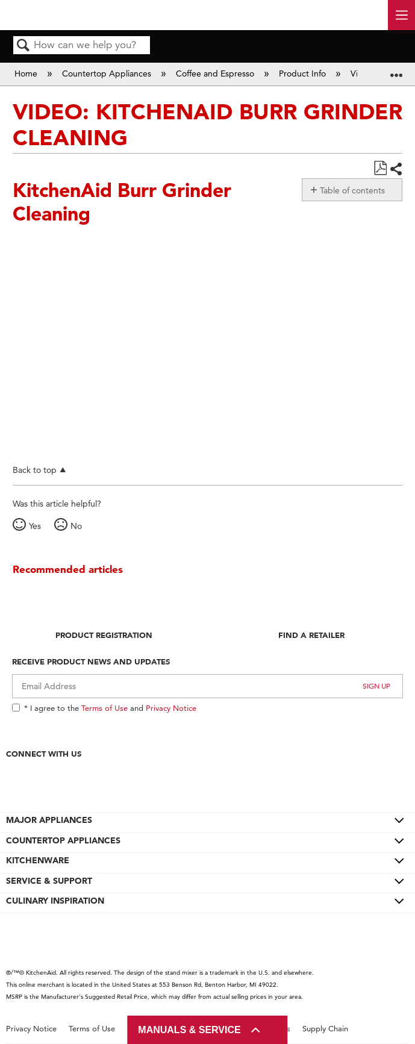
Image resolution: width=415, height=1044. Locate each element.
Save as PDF (380, 168)
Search (23, 46)
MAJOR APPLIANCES (49, 819)
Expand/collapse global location (396, 70)
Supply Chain (325, 1028)
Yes (35, 525)
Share (395, 169)
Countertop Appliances (108, 73)
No (76, 525)
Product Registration (103, 635)
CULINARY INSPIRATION (55, 900)
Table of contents (352, 190)
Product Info (303, 73)
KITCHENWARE (37, 860)
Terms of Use (104, 708)
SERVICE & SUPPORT (49, 880)
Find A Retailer (311, 635)
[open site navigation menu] (401, 15)
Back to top (35, 469)
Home (27, 73)
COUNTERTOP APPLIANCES (63, 840)
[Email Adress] (207, 686)
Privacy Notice (171, 708)
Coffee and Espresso (216, 73)
